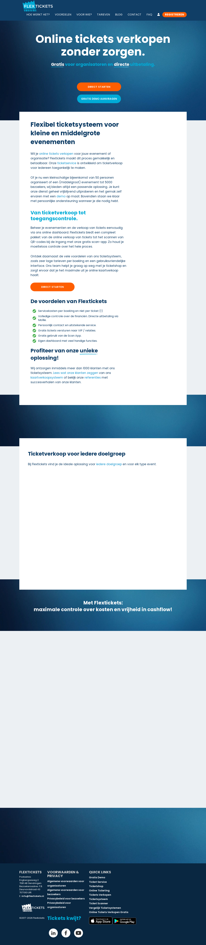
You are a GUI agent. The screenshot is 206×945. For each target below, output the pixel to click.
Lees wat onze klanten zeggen (75, 373)
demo (61, 196)
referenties (93, 377)
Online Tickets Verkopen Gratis (108, 912)
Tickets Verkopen (100, 895)
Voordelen (63, 15)
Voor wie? (84, 15)
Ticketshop (96, 886)
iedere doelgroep (109, 464)
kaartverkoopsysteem (47, 377)
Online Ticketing (99, 890)
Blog (118, 15)
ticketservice (66, 163)
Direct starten (52, 287)
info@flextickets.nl (33, 896)
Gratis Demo (97, 877)
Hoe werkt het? (38, 15)
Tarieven (103, 15)
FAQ (149, 15)
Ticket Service (98, 882)
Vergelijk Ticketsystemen (105, 908)
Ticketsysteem (98, 899)
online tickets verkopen (56, 154)
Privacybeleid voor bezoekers (66, 898)
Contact (134, 15)
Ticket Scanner (98, 903)
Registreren (174, 15)
